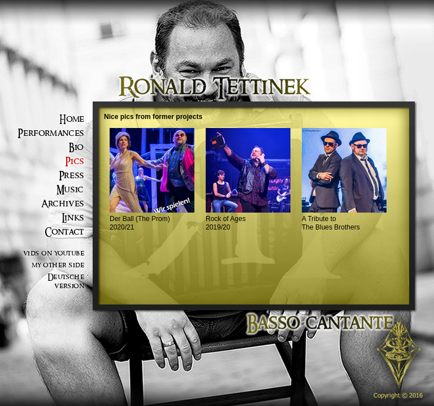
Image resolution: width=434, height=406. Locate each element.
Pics (74, 161)
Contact (64, 232)
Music (70, 189)
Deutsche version (65, 281)
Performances (51, 133)
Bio (76, 147)
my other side (58, 265)
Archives (62, 203)
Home (71, 119)
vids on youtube (53, 253)
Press (71, 175)
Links (73, 218)
